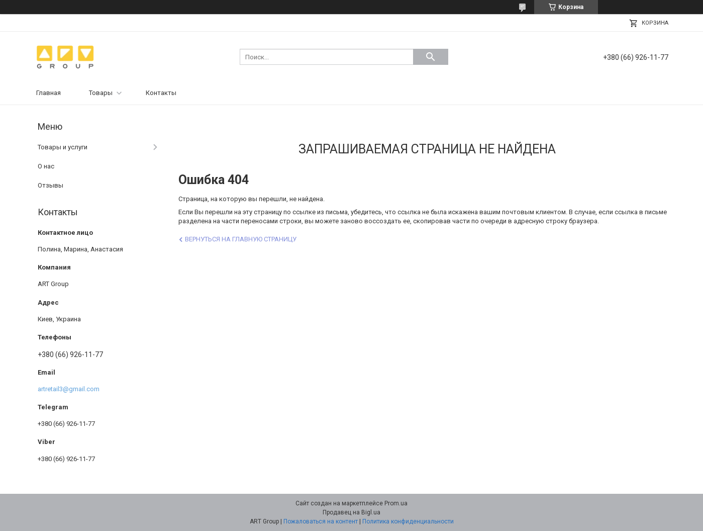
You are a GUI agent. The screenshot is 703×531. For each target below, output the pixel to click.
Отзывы (50, 185)
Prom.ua (396, 503)
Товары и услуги (62, 147)
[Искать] (430, 57)
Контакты (161, 93)
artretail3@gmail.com (68, 389)
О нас (46, 166)
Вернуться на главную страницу (240, 239)
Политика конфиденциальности (408, 521)
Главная (48, 93)
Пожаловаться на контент (320, 521)
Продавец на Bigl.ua (351, 512)
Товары (101, 93)
